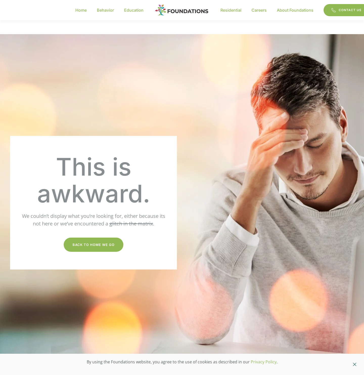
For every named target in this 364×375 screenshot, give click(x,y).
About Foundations (295, 10)
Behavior (105, 10)
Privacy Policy (264, 362)
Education (134, 10)
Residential (230, 10)
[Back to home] (182, 10)
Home (81, 10)
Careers (259, 10)
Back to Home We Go (94, 245)
